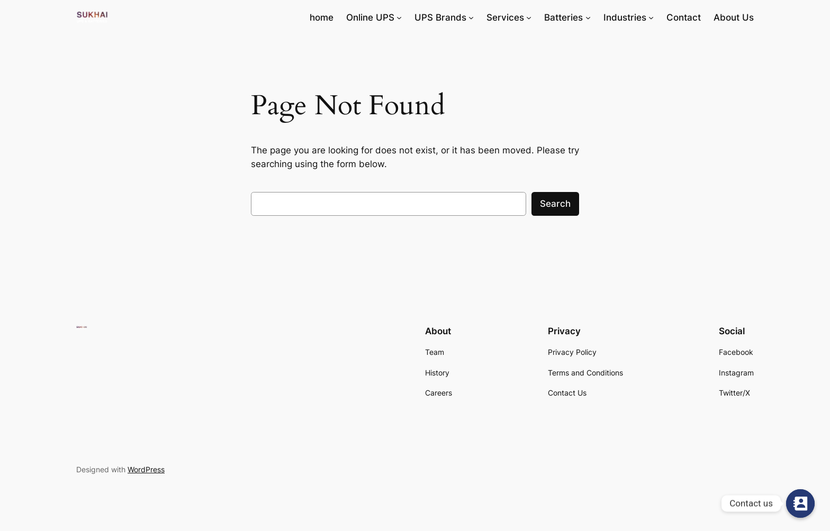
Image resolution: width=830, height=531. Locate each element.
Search (555, 203)
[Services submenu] (528, 17)
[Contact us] (800, 503)
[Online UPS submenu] (399, 17)
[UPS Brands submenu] (471, 17)
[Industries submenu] (651, 17)
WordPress (146, 469)
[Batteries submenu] (588, 17)
